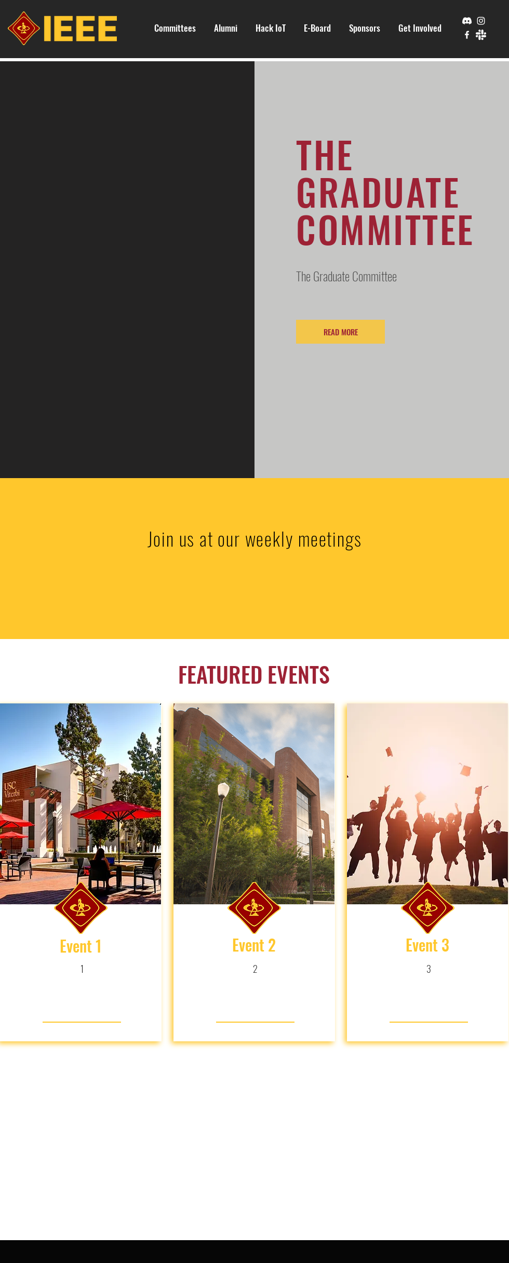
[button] (175, 28)
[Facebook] (467, 35)
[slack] (481, 35)
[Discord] (467, 21)
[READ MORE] (340, 332)
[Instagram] (481, 21)
